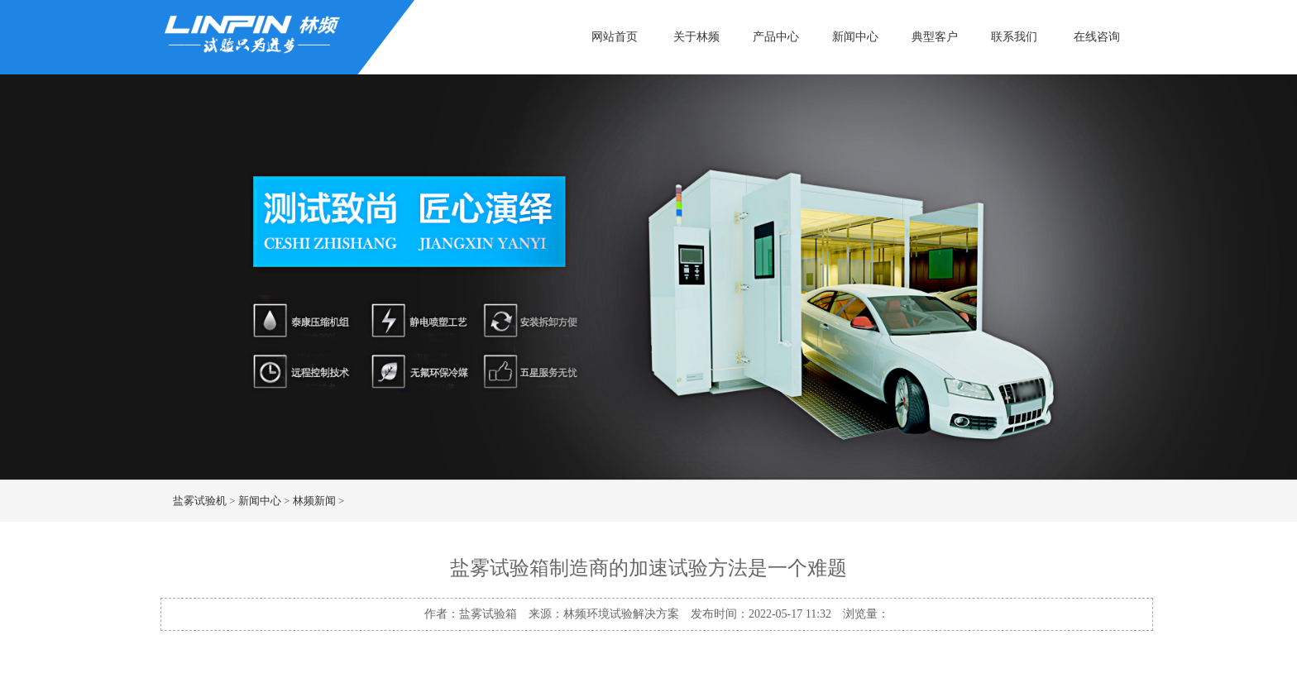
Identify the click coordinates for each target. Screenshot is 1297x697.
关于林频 (696, 37)
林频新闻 (314, 500)
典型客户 (935, 37)
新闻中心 (855, 37)
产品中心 (776, 37)
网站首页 (614, 37)
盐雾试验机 (200, 500)
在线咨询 (1097, 37)
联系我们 (1014, 37)
